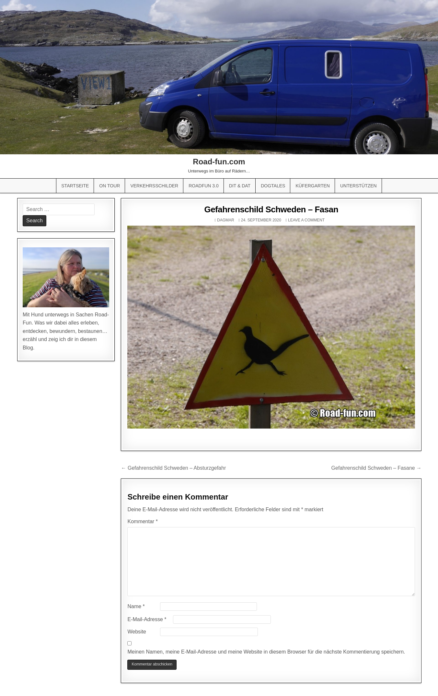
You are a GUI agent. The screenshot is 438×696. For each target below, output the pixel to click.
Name (135, 606)
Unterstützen (358, 185)
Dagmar (225, 220)
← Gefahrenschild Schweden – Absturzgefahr (173, 468)
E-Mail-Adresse (146, 619)
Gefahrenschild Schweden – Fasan (271, 209)
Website (136, 631)
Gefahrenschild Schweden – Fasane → (376, 468)
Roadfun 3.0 (204, 185)
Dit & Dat (239, 185)
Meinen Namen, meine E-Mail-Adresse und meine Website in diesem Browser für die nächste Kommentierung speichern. (266, 652)
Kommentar (142, 521)
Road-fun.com (219, 161)
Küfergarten (312, 185)
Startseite (75, 185)
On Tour (109, 185)
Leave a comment (306, 220)
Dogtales (273, 185)
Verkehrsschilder (154, 185)
